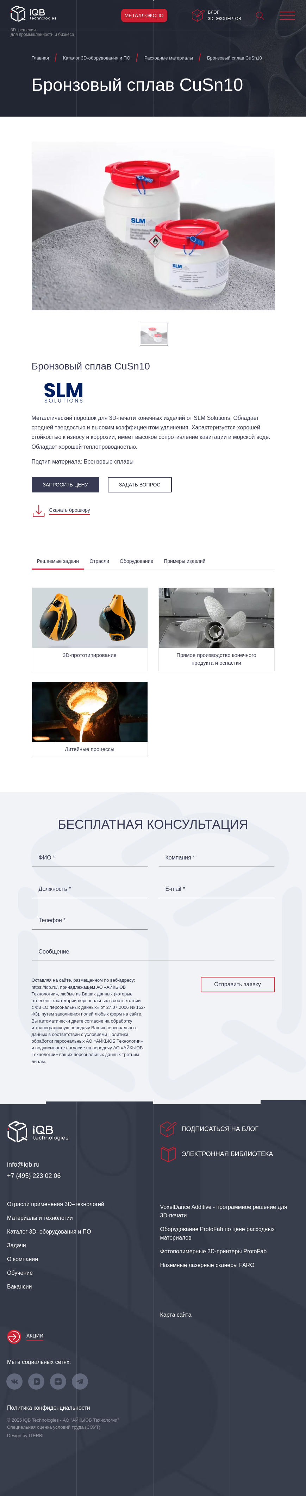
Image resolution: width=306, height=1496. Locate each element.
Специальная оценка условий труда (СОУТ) (53, 1427)
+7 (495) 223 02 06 (34, 1175)
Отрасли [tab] (99, 561)
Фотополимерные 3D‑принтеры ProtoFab (213, 1251)
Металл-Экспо (144, 15)
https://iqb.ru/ (45, 987)
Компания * (180, 858)
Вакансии (19, 1287)
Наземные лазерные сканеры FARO (207, 1265)
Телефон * (52, 920)
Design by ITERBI (25, 1435)
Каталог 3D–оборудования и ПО (49, 1232)
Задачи (16, 1245)
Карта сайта (176, 1315)
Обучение (20, 1273)
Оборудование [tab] (136, 561)
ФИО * (47, 858)
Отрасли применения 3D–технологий (55, 1204)
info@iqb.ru (23, 1164)
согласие (75, 1047)
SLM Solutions (212, 418)
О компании (22, 1259)
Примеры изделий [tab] (184, 561)
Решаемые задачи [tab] (58, 561)
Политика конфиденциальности (48, 1408)
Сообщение (54, 952)
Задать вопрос (139, 485)
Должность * (55, 889)
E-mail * (175, 889)
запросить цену (65, 485)
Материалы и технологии (40, 1218)
